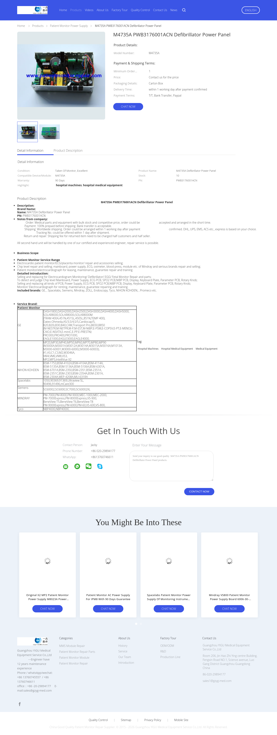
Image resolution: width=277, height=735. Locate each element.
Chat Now (128, 106)
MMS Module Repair (72, 646)
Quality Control (140, 10)
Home (63, 10)
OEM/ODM (167, 646)
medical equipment (207, 348)
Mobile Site (181, 720)
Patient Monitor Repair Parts (77, 652)
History (122, 646)
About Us (102, 10)
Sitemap (126, 720)
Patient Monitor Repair (73, 663)
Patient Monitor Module (74, 657)
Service (122, 651)
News (173, 10)
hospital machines (148, 348)
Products (76, 10)
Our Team (124, 657)
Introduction (126, 663)
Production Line (170, 657)
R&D (163, 651)
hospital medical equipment (177, 348)
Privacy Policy (152, 720)
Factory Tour (120, 10)
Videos (89, 10)
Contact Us (160, 10)
